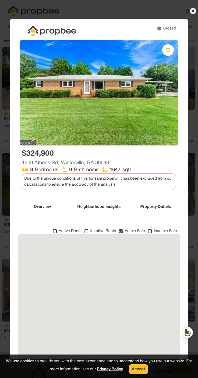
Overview (42, 207)
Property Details (155, 207)
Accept (138, 369)
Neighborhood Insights (99, 207)
